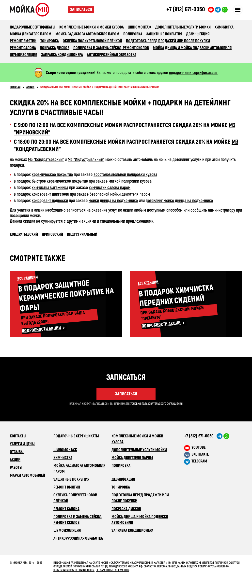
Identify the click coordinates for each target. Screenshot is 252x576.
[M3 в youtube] (213, 447)
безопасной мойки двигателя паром (120, 194)
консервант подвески (50, 200)
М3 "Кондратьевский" (46, 159)
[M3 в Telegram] (213, 461)
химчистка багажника (50, 187)
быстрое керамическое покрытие (60, 181)
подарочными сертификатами (193, 72)
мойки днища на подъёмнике (113, 200)
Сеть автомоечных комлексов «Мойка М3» (39, 9)
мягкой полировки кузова (130, 181)
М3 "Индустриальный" (86, 159)
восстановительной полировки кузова (125, 174)
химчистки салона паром (109, 187)
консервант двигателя (50, 194)
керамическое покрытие (52, 174)
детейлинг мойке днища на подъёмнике (179, 200)
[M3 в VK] (213, 454)
